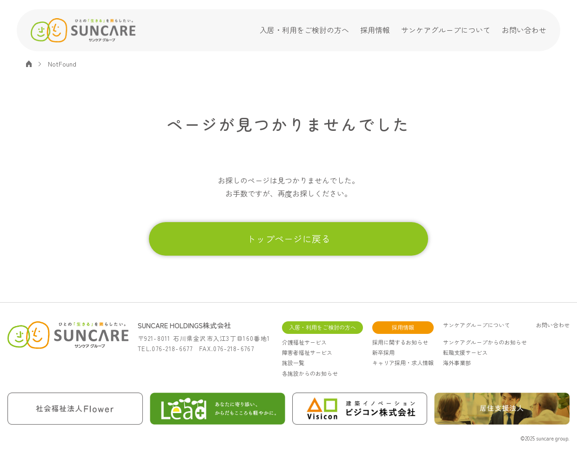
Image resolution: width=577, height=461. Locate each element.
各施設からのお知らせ (310, 373)
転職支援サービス (465, 352)
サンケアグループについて (445, 29)
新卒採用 (383, 352)
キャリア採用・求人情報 (403, 362)
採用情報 (375, 29)
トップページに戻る (288, 238)
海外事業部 (457, 362)
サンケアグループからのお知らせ (485, 342)
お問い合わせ (524, 29)
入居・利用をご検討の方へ (304, 29)
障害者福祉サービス (307, 352)
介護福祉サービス (304, 342)
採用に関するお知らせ (400, 342)
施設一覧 (293, 362)
